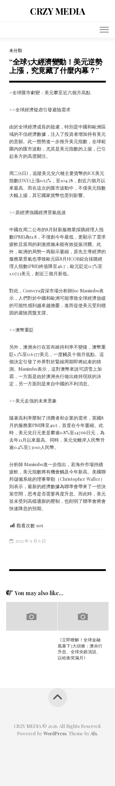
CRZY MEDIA (57, 11)
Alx (93, 733)
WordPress (55, 733)
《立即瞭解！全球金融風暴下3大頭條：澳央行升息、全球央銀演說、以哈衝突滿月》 (80, 649)
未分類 (15, 50)
